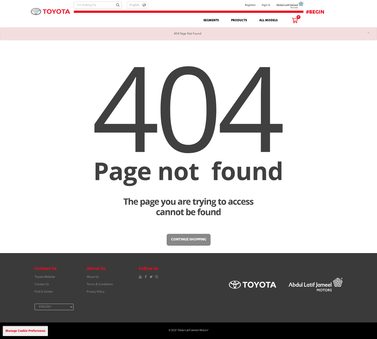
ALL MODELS (268, 20)
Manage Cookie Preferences (25, 331)
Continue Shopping (188, 240)
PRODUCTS (239, 20)
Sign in (266, 5)
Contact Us (42, 284)
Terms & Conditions (100, 284)
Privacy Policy (95, 292)
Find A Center (44, 292)
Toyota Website (45, 277)
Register (250, 5)
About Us (93, 277)
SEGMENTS (211, 20)
